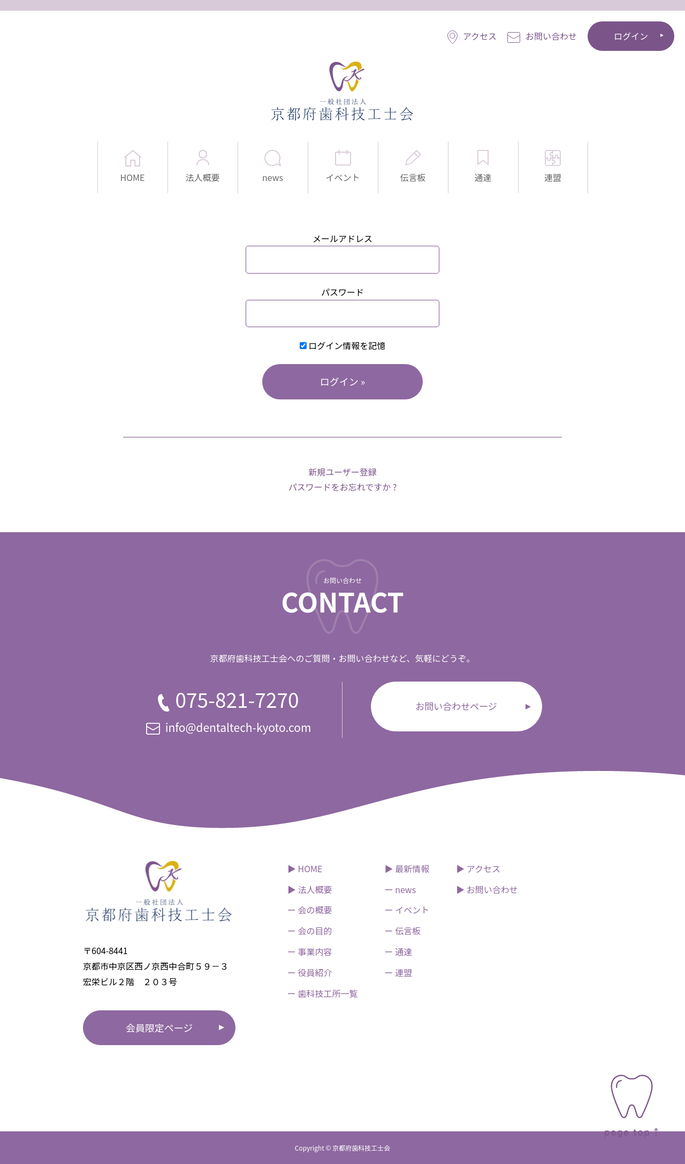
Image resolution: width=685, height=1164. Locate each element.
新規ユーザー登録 (342, 471)
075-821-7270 (228, 699)
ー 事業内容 (309, 951)
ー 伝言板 (403, 930)
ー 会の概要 (309, 909)
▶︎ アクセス (478, 868)
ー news (400, 889)
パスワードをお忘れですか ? (342, 486)
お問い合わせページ (456, 706)
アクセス (472, 36)
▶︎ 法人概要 (309, 889)
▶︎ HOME (305, 868)
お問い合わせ (542, 36)
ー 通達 (399, 951)
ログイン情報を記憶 (343, 345)
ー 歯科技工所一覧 (322, 993)
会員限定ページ (159, 1027)
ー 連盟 (399, 972)
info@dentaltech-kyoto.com (228, 727)
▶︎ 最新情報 (407, 868)
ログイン (631, 35)
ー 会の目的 (309, 930)
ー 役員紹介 (309, 972)
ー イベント (407, 909)
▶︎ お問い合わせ (487, 889)
